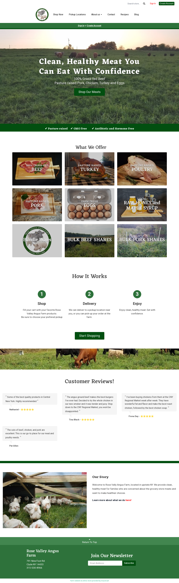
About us (96, 14)
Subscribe (129, 563)
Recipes (125, 14)
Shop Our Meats (89, 92)
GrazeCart (105, 581)
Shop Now (58, 14)
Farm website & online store (81, 581)
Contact (111, 14)
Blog (136, 14)
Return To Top (89, 541)
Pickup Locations (77, 14)
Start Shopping (89, 335)
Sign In (153, 3)
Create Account (167, 3)
